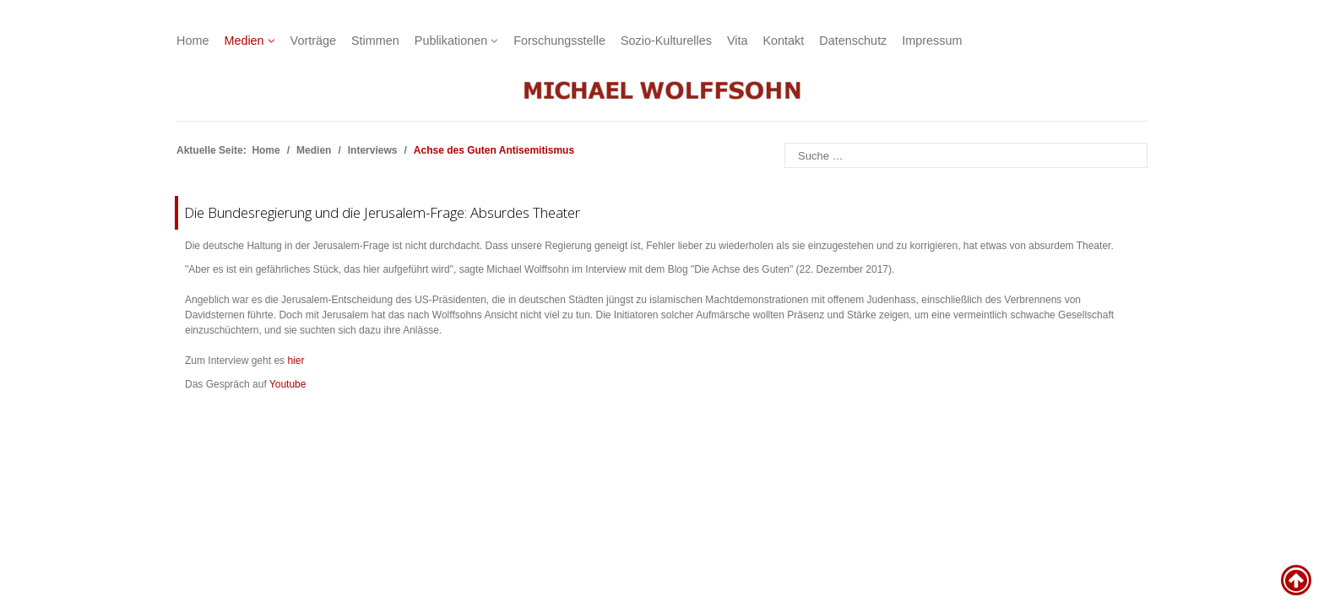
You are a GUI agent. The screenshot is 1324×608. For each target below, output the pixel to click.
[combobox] (966, 155)
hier (295, 360)
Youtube (288, 384)
